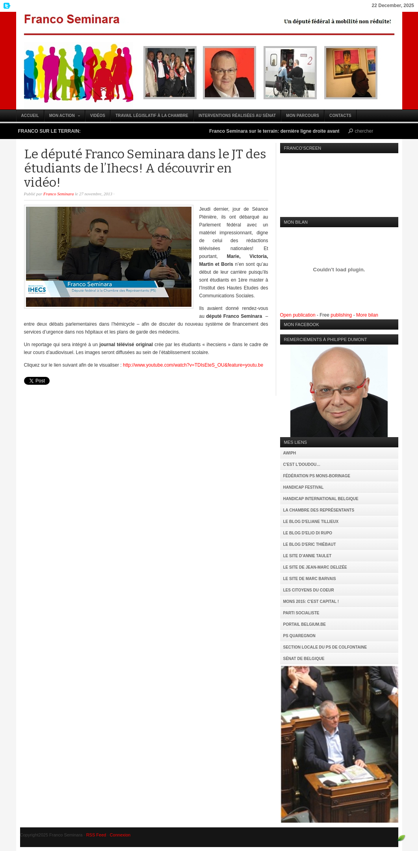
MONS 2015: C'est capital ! (311, 601)
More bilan (367, 315)
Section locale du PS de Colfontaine (325, 647)
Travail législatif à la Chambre (151, 115)
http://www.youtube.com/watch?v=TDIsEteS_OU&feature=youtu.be (193, 365)
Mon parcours (302, 115)
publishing (341, 315)
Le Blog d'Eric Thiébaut (309, 544)
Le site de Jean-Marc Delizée (315, 567)
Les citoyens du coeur (308, 590)
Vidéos (97, 115)
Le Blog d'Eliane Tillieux (311, 521)
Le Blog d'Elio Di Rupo (308, 533)
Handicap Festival (303, 487)
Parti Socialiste (301, 613)
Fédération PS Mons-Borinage (316, 476)
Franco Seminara (209, 60)
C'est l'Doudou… (302, 464)
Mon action (62, 117)
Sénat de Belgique (304, 658)
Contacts (340, 115)
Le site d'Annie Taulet (307, 556)
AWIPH (289, 453)
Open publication (298, 315)
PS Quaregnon (299, 636)
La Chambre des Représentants (319, 510)
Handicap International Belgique (321, 499)
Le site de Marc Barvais (309, 579)
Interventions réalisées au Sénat (237, 115)
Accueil (30, 115)
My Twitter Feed (6, 6)
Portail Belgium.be (304, 624)
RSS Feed (96, 834)
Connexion (120, 834)
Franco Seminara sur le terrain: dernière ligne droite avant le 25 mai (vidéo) (296, 131)
